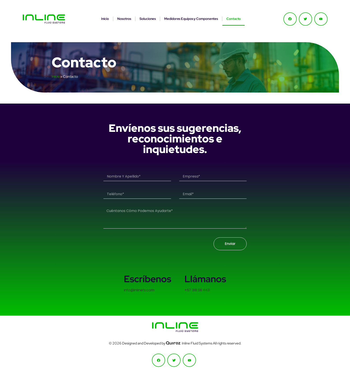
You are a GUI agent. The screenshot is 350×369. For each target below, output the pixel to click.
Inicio (105, 19)
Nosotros (124, 19)
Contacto (233, 19)
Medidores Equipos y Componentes (191, 19)
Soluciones (148, 19)
